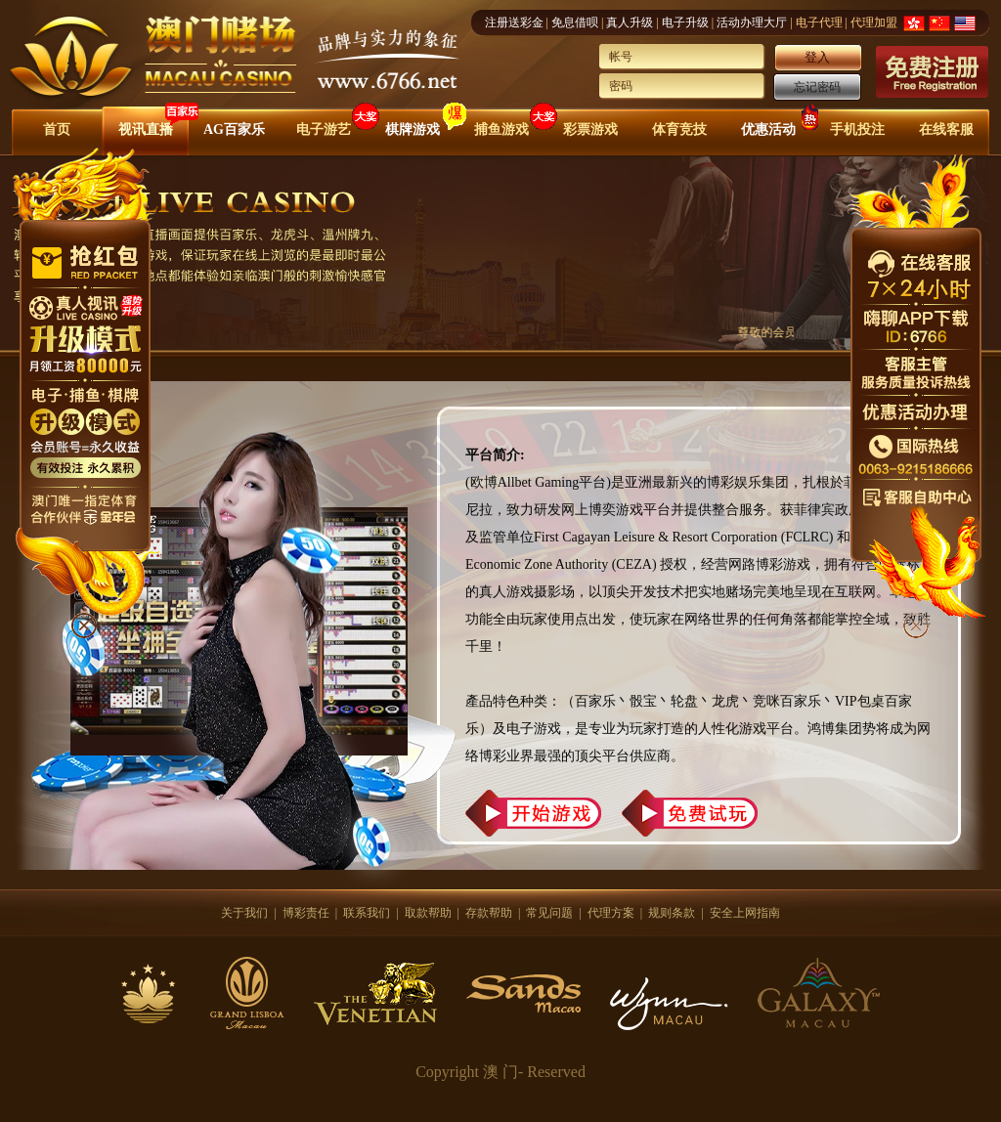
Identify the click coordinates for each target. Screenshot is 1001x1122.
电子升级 (685, 22)
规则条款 (671, 913)
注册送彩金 (514, 22)
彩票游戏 (590, 129)
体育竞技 (679, 129)
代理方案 (611, 913)
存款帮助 (488, 913)
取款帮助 (428, 913)
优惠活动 (768, 129)
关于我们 (244, 913)
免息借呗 (574, 22)
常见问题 (549, 913)
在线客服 (946, 129)
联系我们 (366, 913)
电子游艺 (323, 129)
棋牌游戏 (412, 129)
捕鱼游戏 (501, 129)
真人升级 (629, 22)
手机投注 (857, 129)
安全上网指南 (745, 913)
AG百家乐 (234, 129)
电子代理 (819, 22)
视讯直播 (145, 129)
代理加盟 (873, 22)
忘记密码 (817, 87)
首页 (56, 129)
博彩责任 (306, 913)
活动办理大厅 (752, 22)
